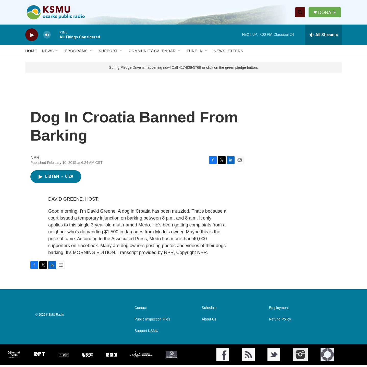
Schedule (209, 310)
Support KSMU (146, 333)
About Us (209, 322)
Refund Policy (280, 322)
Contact (140, 310)
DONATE (328, 13)
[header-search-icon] (301, 13)
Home (31, 53)
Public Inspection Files (152, 322)
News (48, 53)
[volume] (47, 37)
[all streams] (323, 37)
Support (108, 53)
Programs (76, 53)
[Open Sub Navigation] (58, 53)
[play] (32, 37)
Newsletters (228, 53)
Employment (279, 310)
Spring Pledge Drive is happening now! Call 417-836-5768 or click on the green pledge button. (183, 70)
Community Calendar (152, 53)
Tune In (195, 53)
